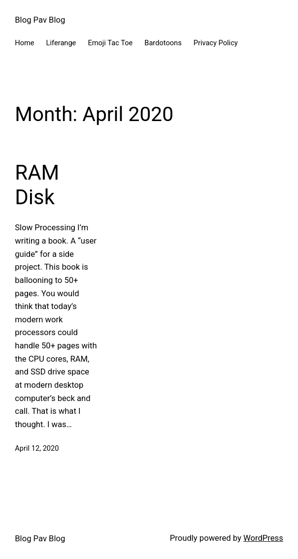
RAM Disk (37, 184)
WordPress (263, 538)
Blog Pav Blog (40, 20)
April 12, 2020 (37, 448)
